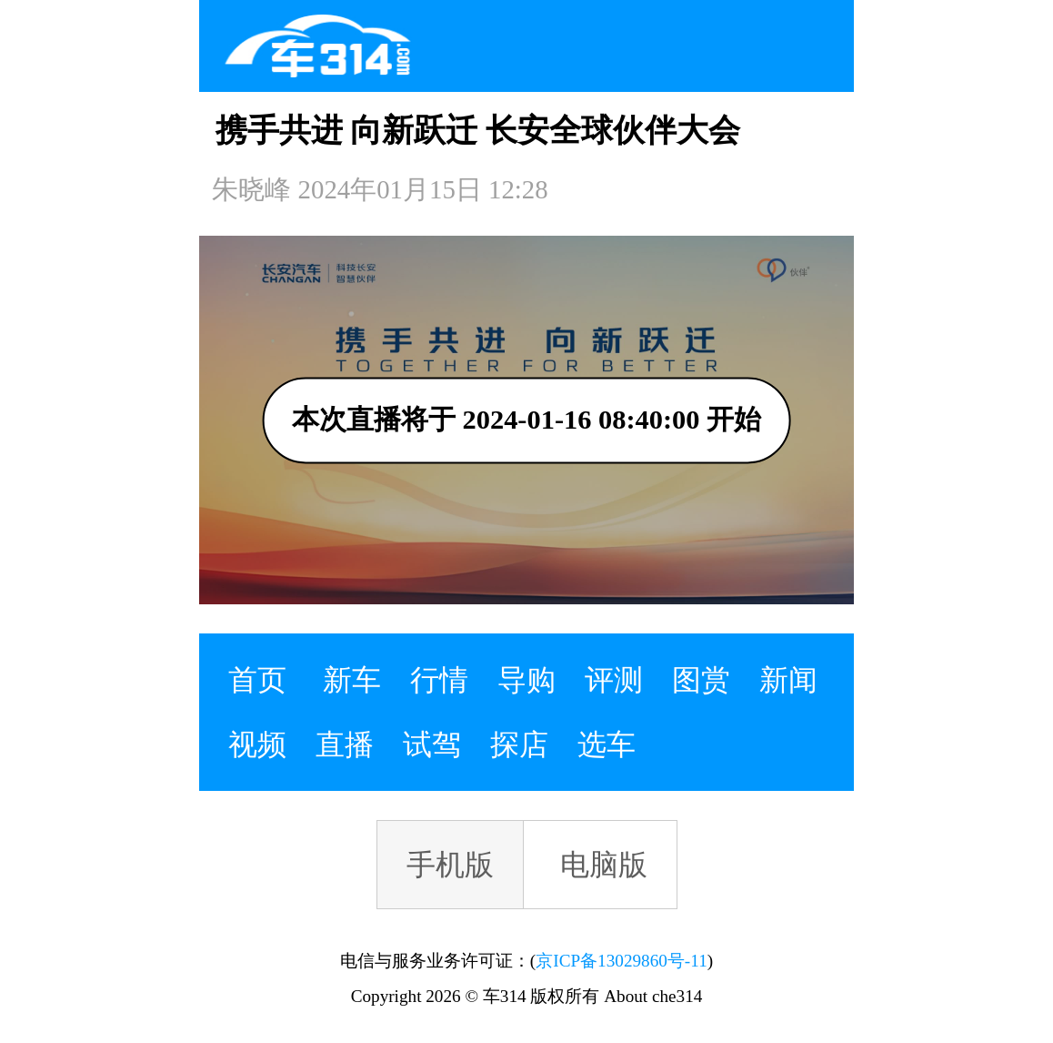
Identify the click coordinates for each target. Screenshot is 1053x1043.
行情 (439, 679)
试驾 (432, 744)
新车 (352, 679)
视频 (257, 744)
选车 (606, 744)
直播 (345, 744)
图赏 (701, 679)
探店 (519, 744)
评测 (614, 679)
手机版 (450, 864)
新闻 (788, 679)
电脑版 (603, 864)
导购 (526, 679)
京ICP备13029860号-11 (621, 960)
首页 (257, 679)
